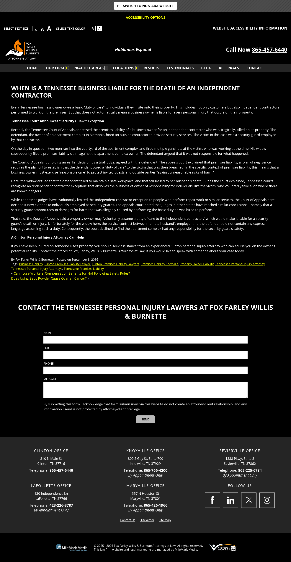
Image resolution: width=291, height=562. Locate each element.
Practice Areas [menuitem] (88, 67)
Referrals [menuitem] (229, 67)
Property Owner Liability (197, 264)
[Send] (145, 419)
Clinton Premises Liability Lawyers (115, 264)
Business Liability (31, 264)
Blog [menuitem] (206, 67)
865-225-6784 (250, 470)
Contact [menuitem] (255, 67)
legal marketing (140, 550)
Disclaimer (147, 520)
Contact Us (127, 520)
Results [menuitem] (151, 67)
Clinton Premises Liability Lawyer (67, 264)
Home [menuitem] (32, 67)
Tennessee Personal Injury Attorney (240, 264)
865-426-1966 (155, 505)
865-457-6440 (269, 49)
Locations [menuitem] (123, 67)
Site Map (165, 520)
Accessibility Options (145, 17)
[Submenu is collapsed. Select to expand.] (67, 68)
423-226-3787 (61, 505)
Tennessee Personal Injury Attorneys (36, 269)
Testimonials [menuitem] (180, 67)
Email (47, 348)
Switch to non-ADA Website (148, 6)
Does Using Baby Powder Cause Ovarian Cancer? (49, 278)
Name (47, 333)
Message (50, 379)
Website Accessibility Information (250, 28)
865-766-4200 (155, 470)
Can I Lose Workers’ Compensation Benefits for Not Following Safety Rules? (72, 273)
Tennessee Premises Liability (84, 269)
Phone (48, 364)
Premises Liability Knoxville (159, 264)
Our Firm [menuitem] (55, 67)
